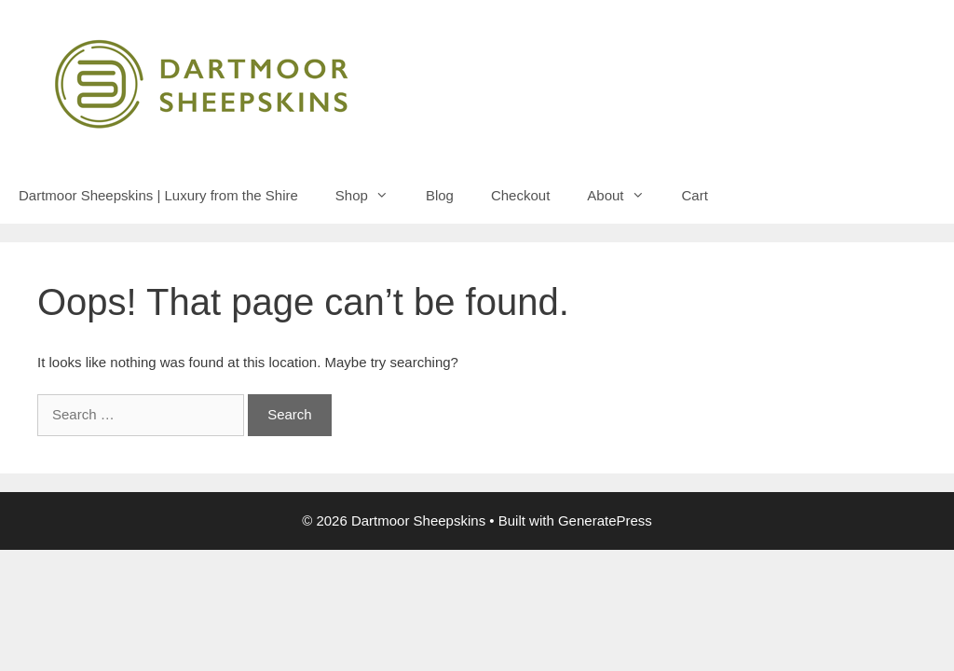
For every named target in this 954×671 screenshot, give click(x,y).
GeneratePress (605, 520)
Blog (440, 195)
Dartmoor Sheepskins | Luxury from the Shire (158, 195)
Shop (371, 196)
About (624, 196)
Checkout (520, 195)
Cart (695, 195)
